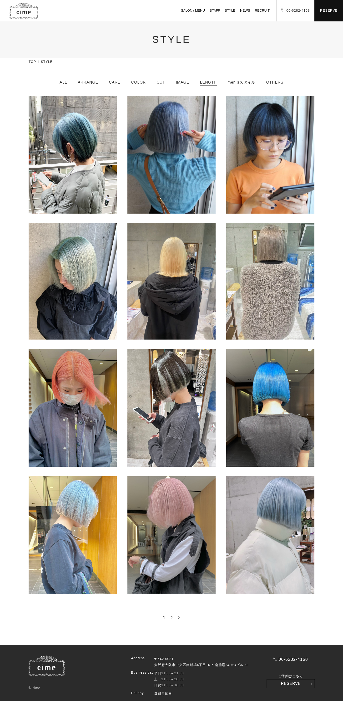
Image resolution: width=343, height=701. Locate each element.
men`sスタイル (241, 82)
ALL (63, 82)
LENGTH (208, 82)
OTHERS (274, 82)
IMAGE (182, 82)
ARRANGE (88, 82)
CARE (114, 82)
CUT (160, 82)
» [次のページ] (179, 617)
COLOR (138, 82)
